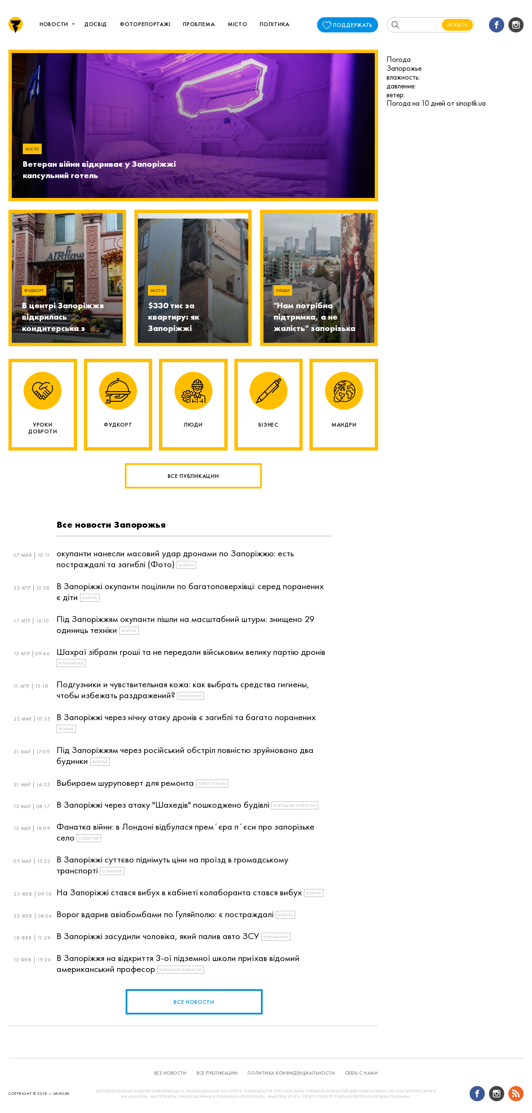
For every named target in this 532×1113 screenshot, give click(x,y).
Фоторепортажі (145, 24)
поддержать (353, 25)
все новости (194, 1002)
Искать (457, 24)
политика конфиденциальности (291, 1073)
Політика (275, 24)
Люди (283, 290)
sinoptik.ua (471, 103)
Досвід (95, 24)
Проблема (199, 24)
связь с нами (361, 1073)
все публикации (217, 1073)
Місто (237, 24)
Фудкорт (34, 290)
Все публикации (193, 476)
